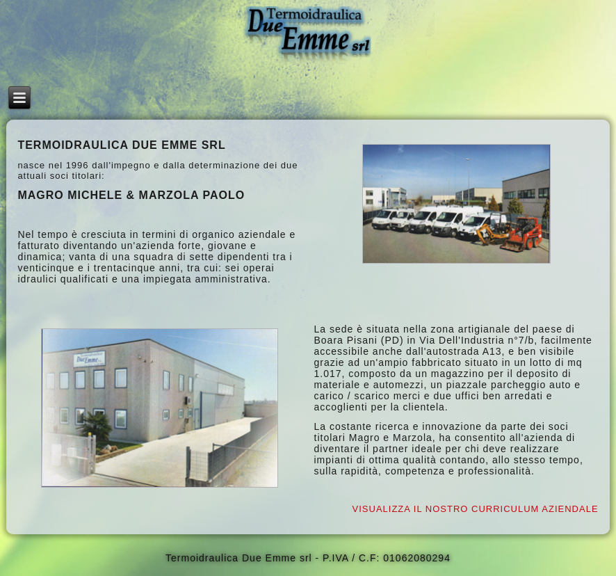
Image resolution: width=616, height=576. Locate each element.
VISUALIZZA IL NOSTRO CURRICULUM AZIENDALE (475, 509)
